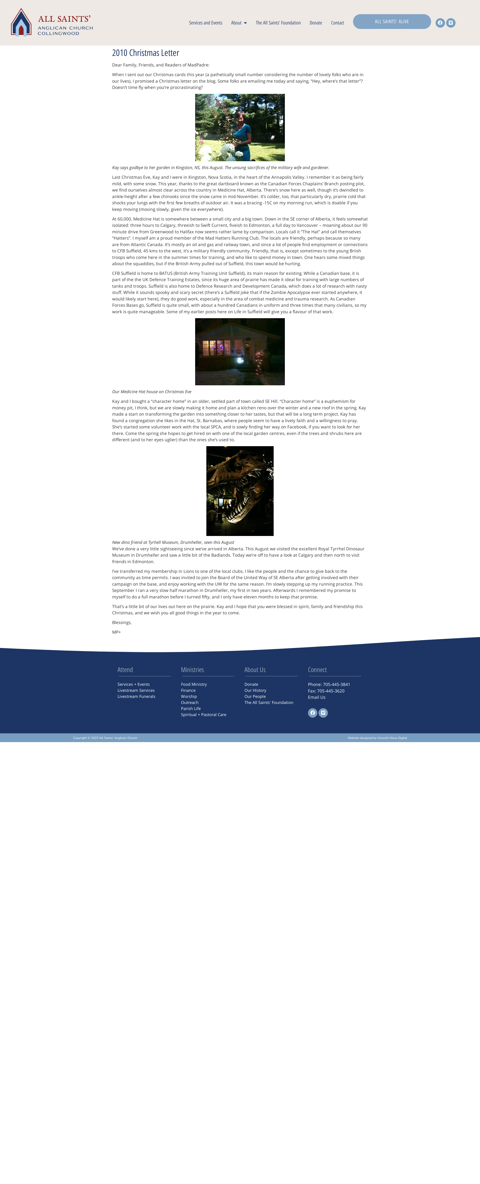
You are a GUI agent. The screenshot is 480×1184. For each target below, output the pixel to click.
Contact (337, 23)
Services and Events (205, 23)
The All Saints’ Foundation (278, 23)
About (239, 23)
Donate (316, 23)
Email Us (316, 697)
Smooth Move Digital (392, 738)
